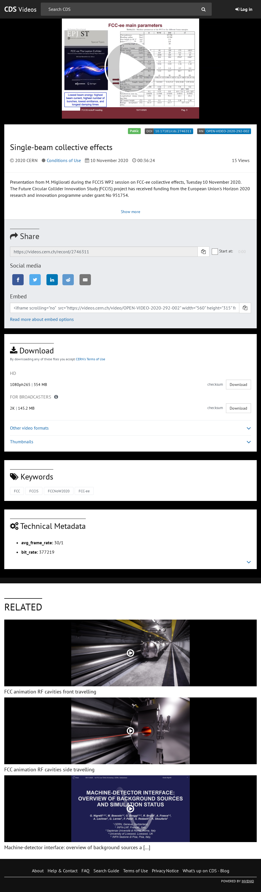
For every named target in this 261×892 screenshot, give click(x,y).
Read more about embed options (42, 319)
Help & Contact (63, 870)
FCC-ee (84, 491)
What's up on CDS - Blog (206, 870)
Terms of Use (135, 870)
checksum (215, 384)
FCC (17, 491)
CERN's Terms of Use (90, 359)
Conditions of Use (64, 160)
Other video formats (130, 428)
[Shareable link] (104, 251)
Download (238, 384)
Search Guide (106, 870)
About (38, 870)
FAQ (85, 870)
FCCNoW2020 (59, 491)
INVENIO (248, 881)
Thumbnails (130, 441)
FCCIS (33, 491)
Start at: (222, 251)
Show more (130, 211)
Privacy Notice (165, 870)
